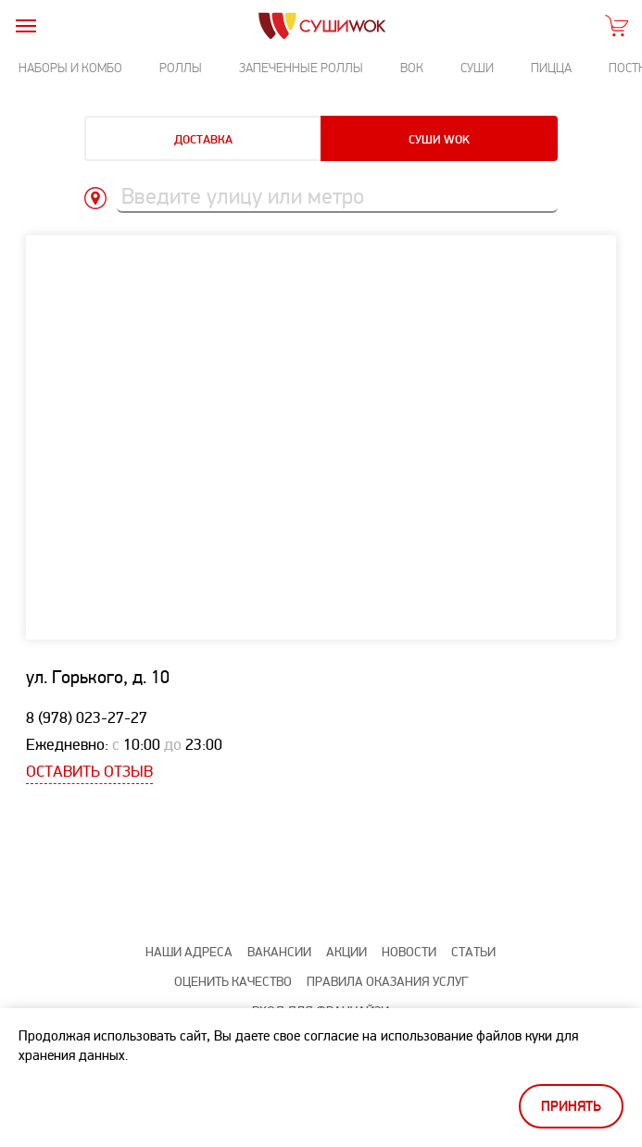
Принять (571, 1107)
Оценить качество (233, 982)
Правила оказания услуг (387, 982)
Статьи (473, 952)
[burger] (25, 25)
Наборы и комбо (70, 68)
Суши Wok (439, 139)
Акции (346, 952)
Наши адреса (189, 952)
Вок (411, 68)
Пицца (551, 68)
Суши (477, 68)
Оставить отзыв (89, 771)
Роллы (180, 68)
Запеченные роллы (301, 68)
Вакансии (279, 952)
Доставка (203, 139)
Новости (409, 952)
